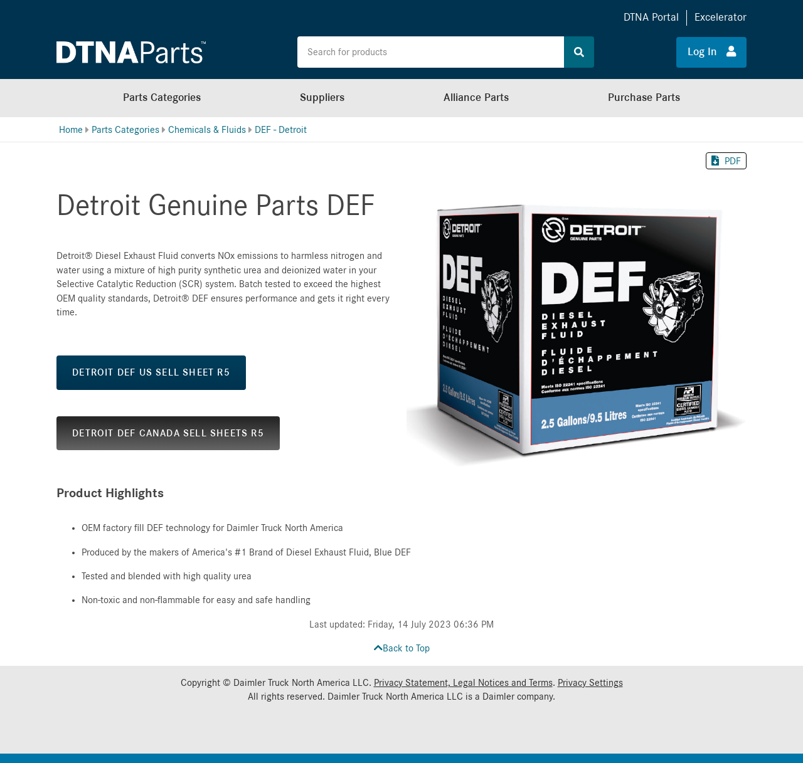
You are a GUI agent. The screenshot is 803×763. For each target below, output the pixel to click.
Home (71, 130)
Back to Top (402, 648)
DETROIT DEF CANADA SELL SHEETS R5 (168, 433)
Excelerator (720, 17)
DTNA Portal (651, 17)
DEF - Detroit (281, 130)
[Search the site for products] (431, 52)
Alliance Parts (476, 97)
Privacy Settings (590, 683)
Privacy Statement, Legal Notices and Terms (463, 683)
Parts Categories (162, 97)
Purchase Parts (644, 97)
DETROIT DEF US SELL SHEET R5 (151, 372)
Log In (712, 51)
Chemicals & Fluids (207, 130)
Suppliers (322, 97)
